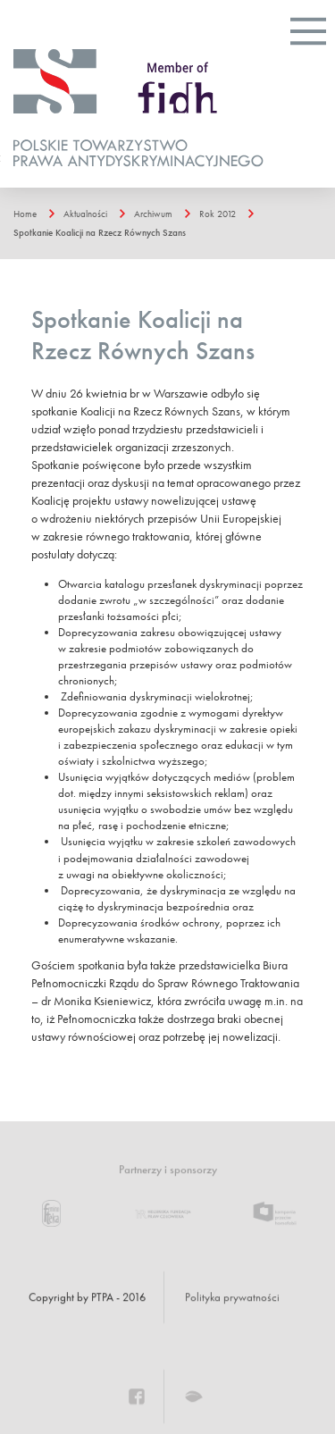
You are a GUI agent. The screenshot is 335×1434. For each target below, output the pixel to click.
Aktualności (85, 213)
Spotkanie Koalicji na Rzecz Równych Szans (99, 232)
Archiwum (153, 213)
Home (25, 213)
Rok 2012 (217, 213)
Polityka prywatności (232, 1297)
